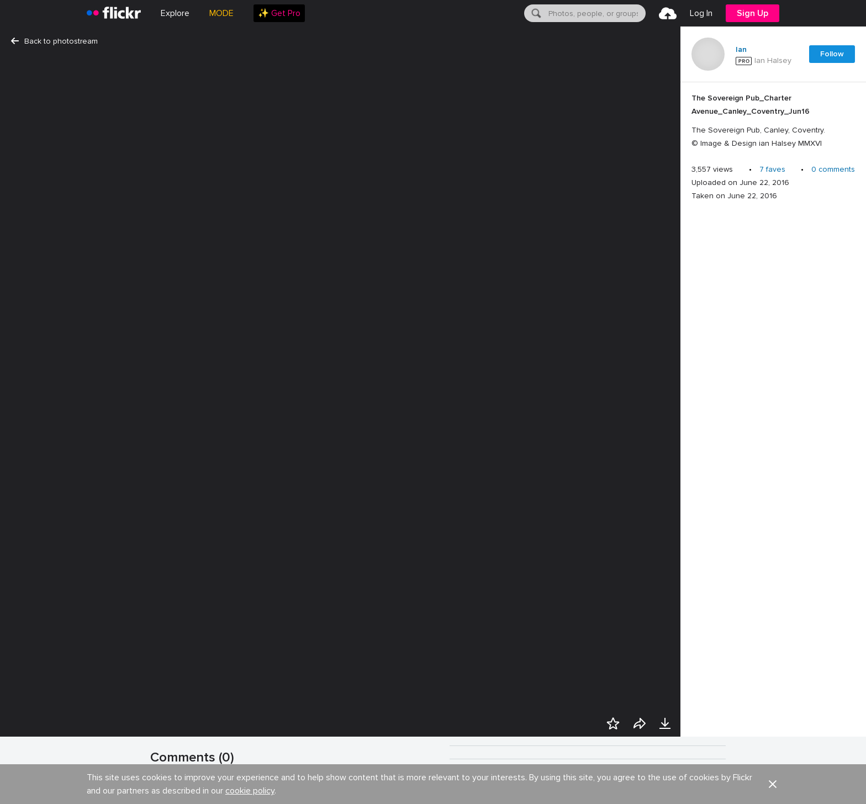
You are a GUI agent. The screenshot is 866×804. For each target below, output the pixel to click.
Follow (832, 54)
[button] (720, 794)
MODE (221, 13)
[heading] (114, 13)
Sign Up (752, 13)
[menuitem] (279, 13)
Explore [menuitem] (175, 13)
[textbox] (595, 13)
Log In (701, 13)
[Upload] (668, 13)
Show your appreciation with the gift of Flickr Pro (272, 789)
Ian (741, 50)
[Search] (535, 13)
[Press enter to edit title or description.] (773, 121)
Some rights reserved (674, 794)
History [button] (509, 794)
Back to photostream (54, 41)
